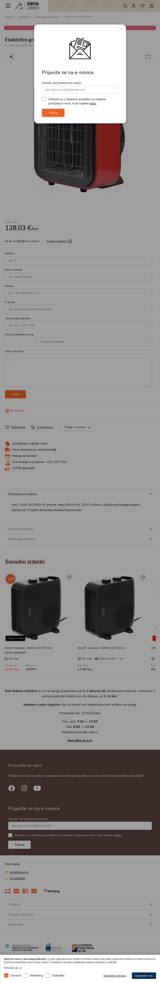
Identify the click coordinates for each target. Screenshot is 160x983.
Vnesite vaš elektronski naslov (62, 83)
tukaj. (93, 103)
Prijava (53, 113)
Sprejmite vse (144, 976)
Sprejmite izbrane (114, 976)
